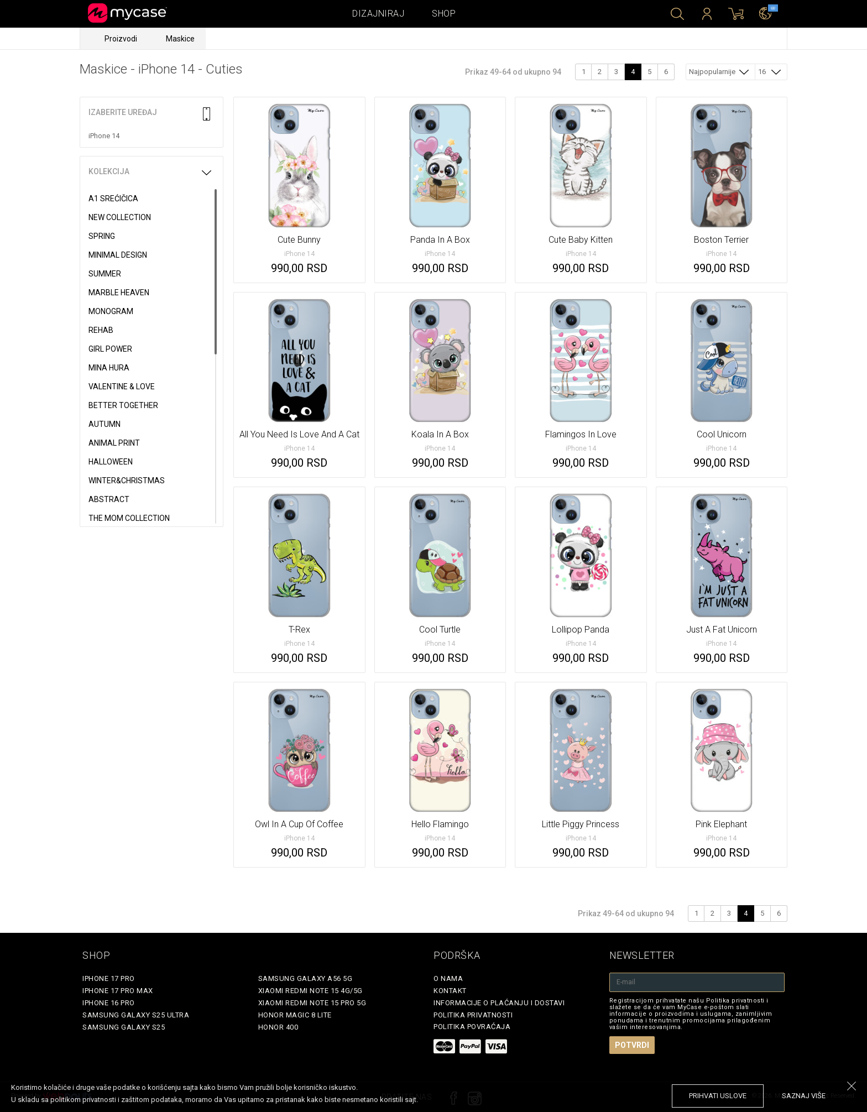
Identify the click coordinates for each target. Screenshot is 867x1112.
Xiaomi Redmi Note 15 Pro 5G (312, 1003)
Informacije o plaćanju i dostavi (499, 1003)
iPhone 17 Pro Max (117, 990)
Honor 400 (278, 1027)
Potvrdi (632, 1045)
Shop (444, 13)
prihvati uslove (717, 1096)
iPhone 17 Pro (108, 978)
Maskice (180, 38)
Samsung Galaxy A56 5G (305, 978)
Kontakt (450, 990)
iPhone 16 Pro (108, 1003)
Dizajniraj (378, 13)
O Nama (448, 978)
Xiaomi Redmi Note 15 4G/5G (310, 990)
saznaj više (804, 1096)
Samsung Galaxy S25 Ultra (135, 1015)
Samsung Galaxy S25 (123, 1027)
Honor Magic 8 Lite (295, 1015)
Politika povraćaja (471, 1026)
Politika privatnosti (473, 1015)
